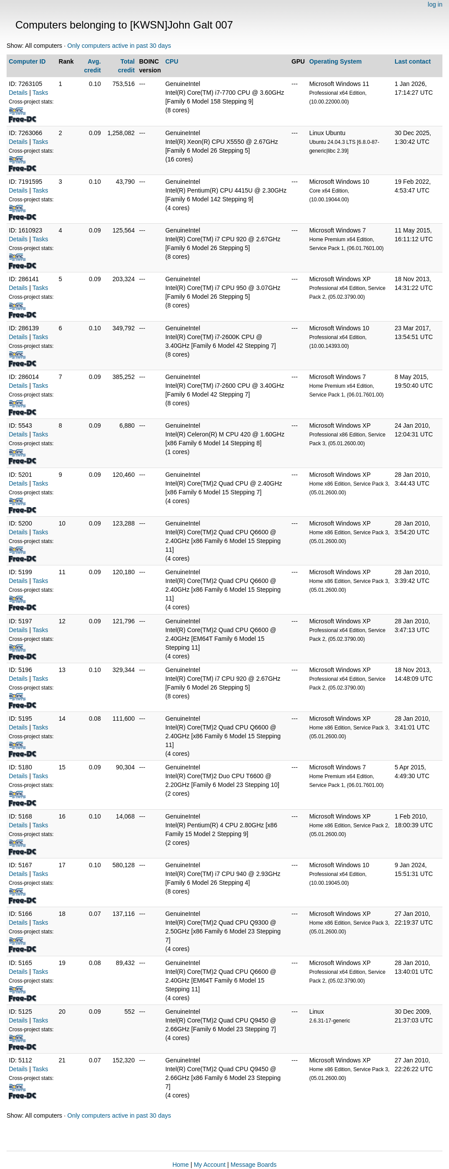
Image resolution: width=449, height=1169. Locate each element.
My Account (209, 1164)
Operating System (335, 61)
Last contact (413, 61)
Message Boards (254, 1164)
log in (435, 4)
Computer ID (27, 61)
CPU (171, 61)
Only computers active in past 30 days (119, 45)
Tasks (40, 92)
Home (180, 1164)
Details (18, 92)
